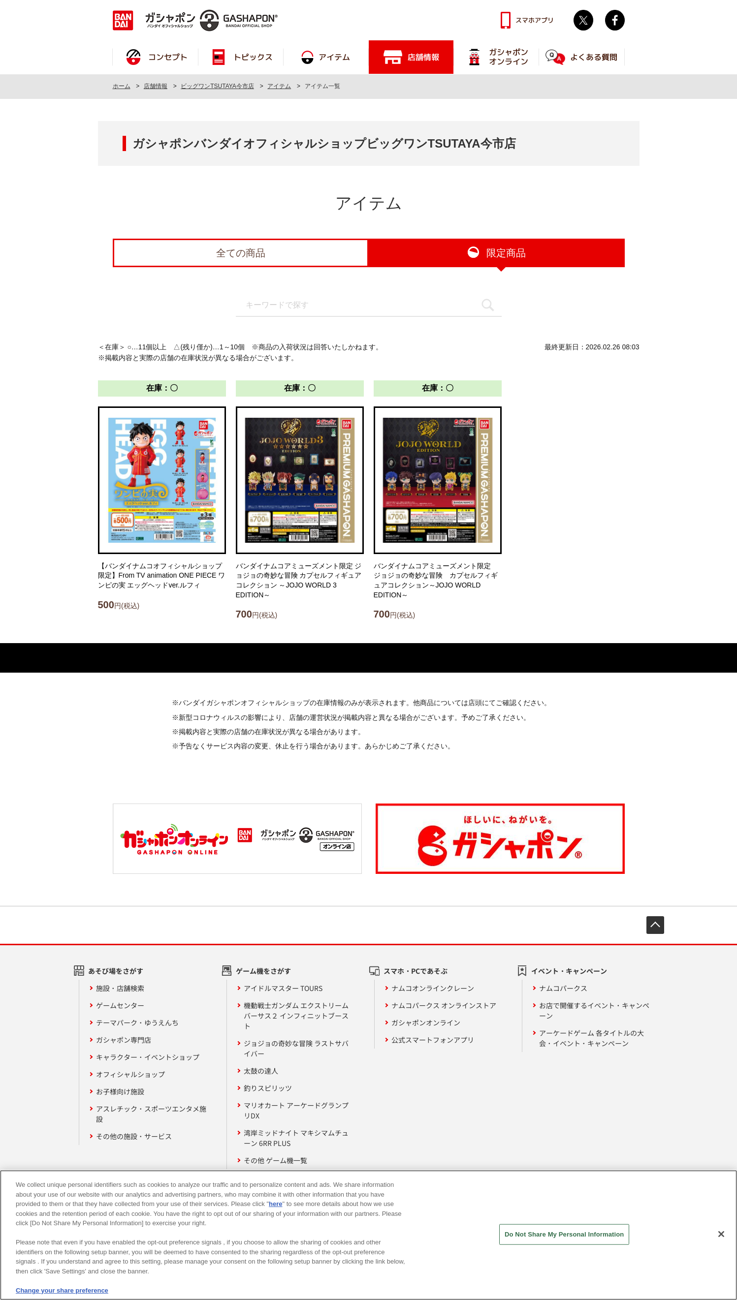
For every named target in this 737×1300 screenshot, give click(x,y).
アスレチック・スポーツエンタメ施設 (151, 1114)
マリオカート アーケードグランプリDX (296, 1110)
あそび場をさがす (115, 971)
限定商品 (506, 253)
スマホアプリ (534, 20)
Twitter (583, 20)
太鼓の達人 (261, 1071)
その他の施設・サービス (134, 1136)
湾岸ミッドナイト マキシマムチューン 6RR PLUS (296, 1138)
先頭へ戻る (655, 925)
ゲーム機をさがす (263, 971)
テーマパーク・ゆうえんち (137, 1022)
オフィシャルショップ (130, 1074)
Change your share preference (62, 1296)
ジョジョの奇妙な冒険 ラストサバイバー (296, 1048)
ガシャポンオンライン (425, 1022)
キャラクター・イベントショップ (147, 1057)
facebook (615, 20)
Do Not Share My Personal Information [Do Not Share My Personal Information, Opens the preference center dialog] (564, 1239)
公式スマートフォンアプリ (432, 1040)
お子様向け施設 (120, 1091)
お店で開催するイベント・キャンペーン (594, 1010)
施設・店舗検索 (120, 988)
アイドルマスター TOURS (283, 988)
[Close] (721, 1239)
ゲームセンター (120, 1005)
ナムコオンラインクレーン (432, 988)
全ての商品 (240, 253)
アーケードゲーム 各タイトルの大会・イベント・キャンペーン (591, 1038)
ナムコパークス (563, 988)
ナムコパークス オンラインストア (443, 1005)
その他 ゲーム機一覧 (275, 1160)
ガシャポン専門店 (123, 1040)
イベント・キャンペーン (569, 971)
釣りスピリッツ (268, 1088)
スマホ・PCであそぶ (416, 971)
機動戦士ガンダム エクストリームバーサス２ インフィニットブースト (296, 1015)
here (275, 1209)
